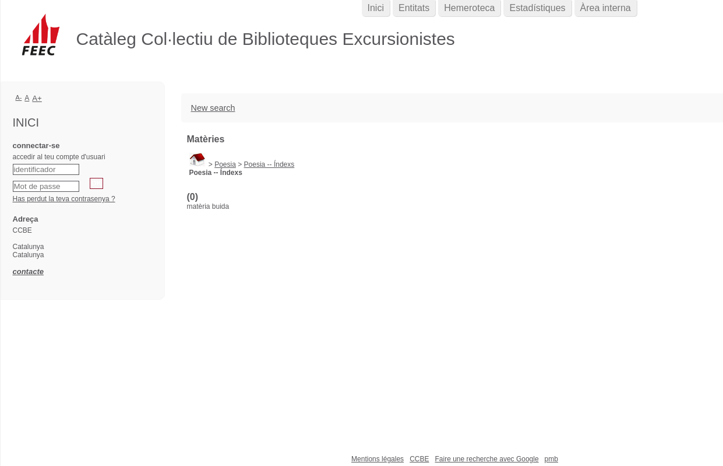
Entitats (413, 8)
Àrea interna (605, 8)
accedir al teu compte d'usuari (59, 157)
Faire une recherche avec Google (486, 459)
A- (19, 97)
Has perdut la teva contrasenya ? (64, 199)
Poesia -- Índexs (269, 164)
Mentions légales (377, 459)
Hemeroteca (469, 8)
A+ (37, 98)
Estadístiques (537, 8)
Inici (376, 8)
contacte (28, 271)
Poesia (225, 164)
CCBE (419, 459)
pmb (551, 459)
